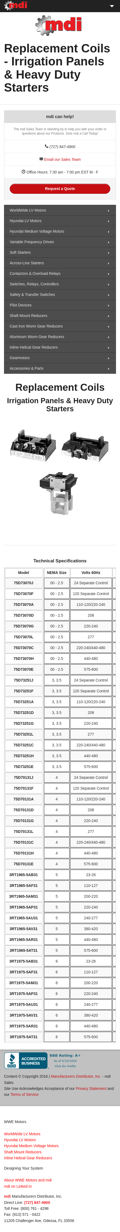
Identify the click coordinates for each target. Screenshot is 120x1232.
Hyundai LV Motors (26, 221)
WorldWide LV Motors (28, 210)
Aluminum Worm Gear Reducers (37, 337)
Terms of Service (25, 1094)
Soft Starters (20, 252)
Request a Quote (60, 188)
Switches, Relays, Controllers (34, 284)
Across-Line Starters (27, 263)
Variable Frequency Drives (32, 242)
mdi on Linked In (18, 1186)
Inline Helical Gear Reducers (34, 347)
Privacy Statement (91, 1088)
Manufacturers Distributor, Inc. (76, 1076)
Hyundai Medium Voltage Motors (37, 231)
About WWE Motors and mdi (28, 1180)
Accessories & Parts (26, 368)
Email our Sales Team (62, 159)
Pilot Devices (21, 305)
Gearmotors (20, 358)
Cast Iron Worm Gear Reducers (36, 326)
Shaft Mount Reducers (28, 315)
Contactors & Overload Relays (35, 273)
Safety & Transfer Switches (32, 294)
